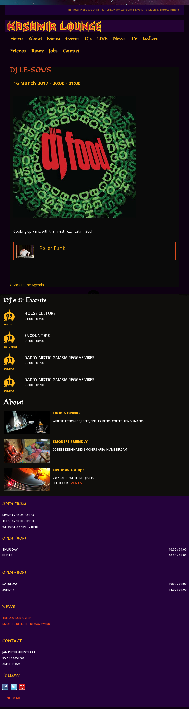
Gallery (151, 38)
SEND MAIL (11, 698)
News (119, 38)
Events (72, 38)
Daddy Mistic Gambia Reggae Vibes (59, 357)
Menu (53, 38)
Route (38, 51)
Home (16, 38)
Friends (18, 51)
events (75, 483)
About (35, 38)
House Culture (39, 313)
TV (134, 38)
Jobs (53, 51)
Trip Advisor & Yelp (16, 618)
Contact (71, 51)
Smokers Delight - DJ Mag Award (26, 623)
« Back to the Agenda (27, 284)
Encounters (37, 335)
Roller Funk (52, 248)
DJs (88, 38)
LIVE (102, 38)
